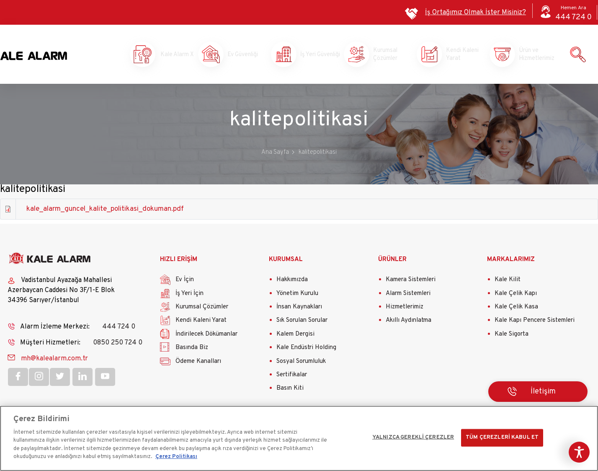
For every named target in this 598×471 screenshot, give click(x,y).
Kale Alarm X (169, 55)
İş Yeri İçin (189, 295)
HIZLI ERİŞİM (178, 261)
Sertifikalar (291, 377)
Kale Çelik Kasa (516, 309)
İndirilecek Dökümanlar (206, 336)
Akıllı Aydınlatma (408, 322)
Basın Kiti (290, 390)
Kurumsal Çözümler (387, 55)
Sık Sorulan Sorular (301, 322)
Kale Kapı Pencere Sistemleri (535, 322)
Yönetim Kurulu (297, 295)
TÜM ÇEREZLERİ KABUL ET (502, 437)
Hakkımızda (292, 282)
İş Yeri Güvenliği (314, 55)
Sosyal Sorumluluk (301, 363)
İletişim (543, 393)
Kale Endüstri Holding (306, 350)
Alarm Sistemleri (408, 295)
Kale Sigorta (511, 336)
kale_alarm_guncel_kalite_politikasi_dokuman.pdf (105, 211)
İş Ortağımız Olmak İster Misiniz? (475, 12)
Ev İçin (184, 282)
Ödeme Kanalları (198, 363)
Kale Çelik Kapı (516, 295)
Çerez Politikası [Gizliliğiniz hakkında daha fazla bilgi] (176, 456)
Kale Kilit (508, 282)
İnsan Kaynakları (299, 309)
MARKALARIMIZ (511, 261)
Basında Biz (191, 350)
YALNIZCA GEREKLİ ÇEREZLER (413, 437)
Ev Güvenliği (242, 55)
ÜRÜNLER (392, 261)
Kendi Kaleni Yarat (460, 55)
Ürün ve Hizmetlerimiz (533, 55)
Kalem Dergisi (295, 336)
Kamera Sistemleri (411, 282)
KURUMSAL (286, 261)
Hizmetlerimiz (404, 309)
